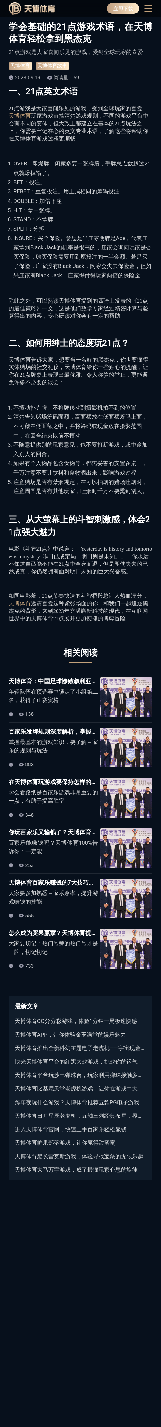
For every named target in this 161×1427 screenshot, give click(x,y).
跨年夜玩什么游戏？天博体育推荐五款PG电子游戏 (77, 1102)
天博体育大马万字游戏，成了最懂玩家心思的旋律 (76, 1170)
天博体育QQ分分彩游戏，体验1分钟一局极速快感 (76, 1021)
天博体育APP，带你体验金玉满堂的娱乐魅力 (70, 1035)
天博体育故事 (52, 66)
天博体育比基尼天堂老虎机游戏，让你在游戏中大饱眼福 (80, 1089)
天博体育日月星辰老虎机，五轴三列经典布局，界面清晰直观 (80, 1116)
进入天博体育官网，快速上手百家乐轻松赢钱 (70, 1129)
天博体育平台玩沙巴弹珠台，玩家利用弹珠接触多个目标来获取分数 (80, 1075)
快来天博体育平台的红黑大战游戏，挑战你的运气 (76, 1062)
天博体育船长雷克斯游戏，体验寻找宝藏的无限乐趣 (79, 1156)
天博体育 (20, 66)
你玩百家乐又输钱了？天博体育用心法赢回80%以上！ (79, 832)
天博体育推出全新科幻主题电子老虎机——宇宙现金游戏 (80, 1048)
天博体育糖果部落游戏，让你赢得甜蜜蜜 (65, 1143)
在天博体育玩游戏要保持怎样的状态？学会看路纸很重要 (82, 781)
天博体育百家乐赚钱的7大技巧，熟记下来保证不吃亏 (78, 882)
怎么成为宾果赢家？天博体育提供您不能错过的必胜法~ (81, 932)
